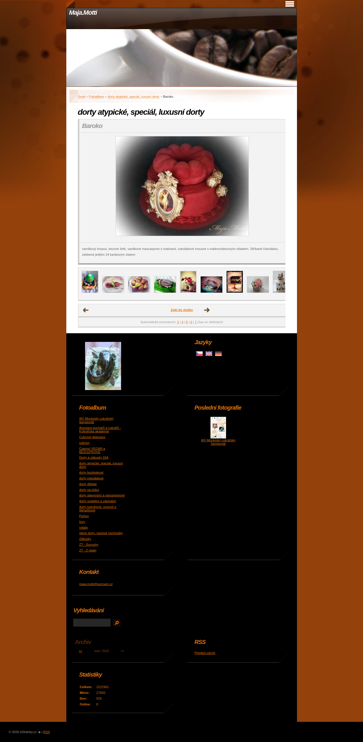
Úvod (81, 96)
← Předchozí (86, 310)
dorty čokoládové (91, 478)
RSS (46, 732)
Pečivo (84, 516)
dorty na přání (89, 489)
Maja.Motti (83, 12)
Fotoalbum (96, 96)
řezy (82, 521)
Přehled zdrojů (205, 653)
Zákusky (85, 539)
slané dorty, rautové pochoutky (101, 533)
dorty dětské (88, 484)
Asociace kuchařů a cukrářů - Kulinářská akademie (100, 429)
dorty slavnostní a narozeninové (102, 495)
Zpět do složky (182, 310)
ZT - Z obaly (88, 550)
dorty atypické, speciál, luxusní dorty (133, 96)
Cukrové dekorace (92, 437)
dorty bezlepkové (91, 472)
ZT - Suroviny (89, 544)
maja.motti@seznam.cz (96, 584)
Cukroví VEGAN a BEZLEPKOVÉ (92, 450)
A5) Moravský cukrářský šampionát (218, 441)
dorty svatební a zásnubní (97, 501)
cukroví (84, 443)
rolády (83, 527)
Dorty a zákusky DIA (93, 457)
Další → (207, 310)
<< (80, 651)
